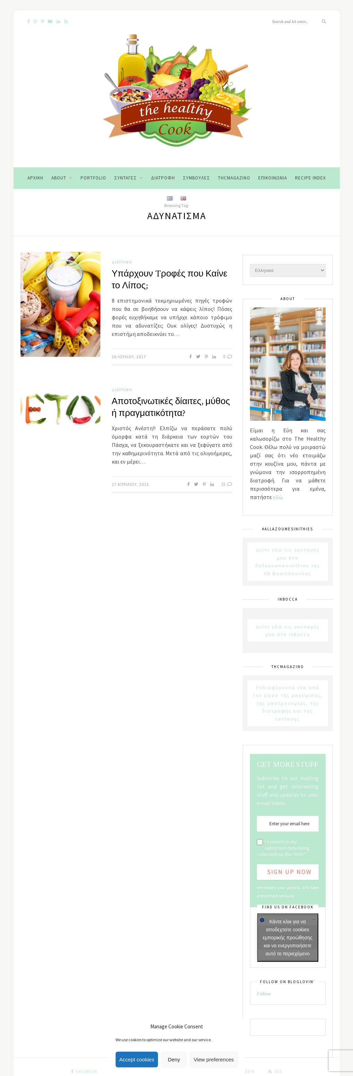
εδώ (277, 496)
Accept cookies (136, 1059)
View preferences (214, 1059)
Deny (174, 1059)
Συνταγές (125, 178)
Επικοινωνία (272, 178)
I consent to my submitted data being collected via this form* (283, 847)
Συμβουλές (196, 178)
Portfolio (93, 178)
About (58, 178)
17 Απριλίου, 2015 (130, 484)
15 (226, 484)
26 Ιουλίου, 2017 (129, 356)
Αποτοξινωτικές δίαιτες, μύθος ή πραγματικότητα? (171, 407)
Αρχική (35, 178)
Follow (264, 993)
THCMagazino (234, 178)
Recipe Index (310, 178)
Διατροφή (163, 178)
